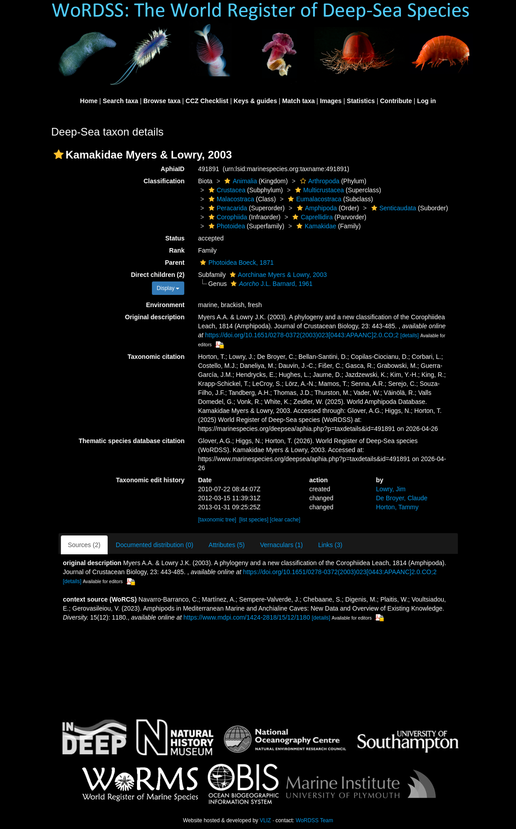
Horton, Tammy (397, 507)
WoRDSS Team (314, 820)
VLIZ (265, 820)
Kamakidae (315, 226)
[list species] (254, 519)
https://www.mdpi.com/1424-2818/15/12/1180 (246, 617)
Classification (163, 181)
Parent (175, 262)
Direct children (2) (157, 274)
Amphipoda (316, 208)
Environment (165, 304)
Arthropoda (318, 181)
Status (175, 238)
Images (331, 100)
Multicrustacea (318, 190)
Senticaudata (392, 208)
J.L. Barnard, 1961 (270, 283)
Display (168, 288)
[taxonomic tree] (217, 519)
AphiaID (173, 168)
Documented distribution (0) (154, 544)
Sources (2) (84, 544)
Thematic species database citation (132, 440)
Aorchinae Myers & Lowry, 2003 (277, 274)
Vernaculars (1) (281, 544)
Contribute (396, 100)
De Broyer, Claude (401, 498)
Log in (426, 100)
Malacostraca (230, 199)
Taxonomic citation (156, 356)
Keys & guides (255, 100)
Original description (154, 317)
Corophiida (226, 217)
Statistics (361, 100)
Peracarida (226, 208)
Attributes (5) (227, 544)
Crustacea (226, 190)
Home (89, 100)
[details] (409, 335)
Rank (176, 250)
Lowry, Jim (391, 489)
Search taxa (120, 100)
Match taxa (298, 100)
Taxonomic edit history (150, 480)
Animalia (239, 181)
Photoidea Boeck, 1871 (236, 262)
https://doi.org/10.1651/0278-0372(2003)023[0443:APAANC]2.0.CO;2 (301, 335)
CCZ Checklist (207, 100)
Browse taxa (161, 100)
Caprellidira (311, 217)
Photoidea (225, 226)
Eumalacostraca (313, 199)
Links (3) (330, 544)
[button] (58, 154)
